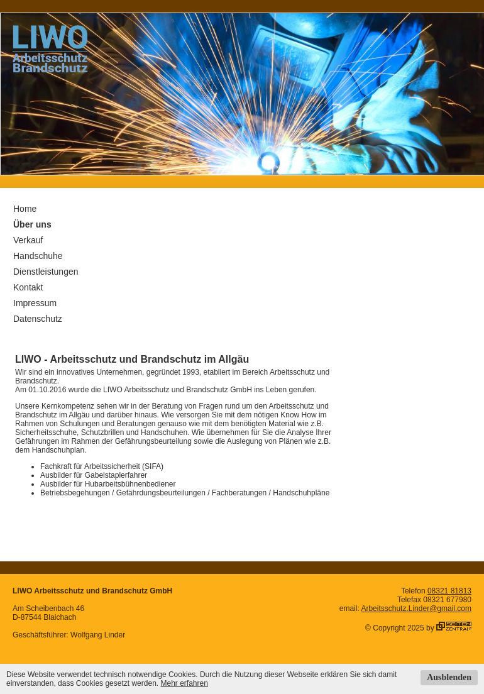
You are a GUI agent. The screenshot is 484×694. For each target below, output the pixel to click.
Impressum (35, 303)
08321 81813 (449, 591)
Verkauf (28, 240)
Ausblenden (449, 677)
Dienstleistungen (46, 272)
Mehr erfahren (183, 683)
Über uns (32, 224)
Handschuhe (38, 256)
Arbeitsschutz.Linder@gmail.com (416, 608)
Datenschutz (37, 319)
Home (24, 209)
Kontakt (28, 287)
